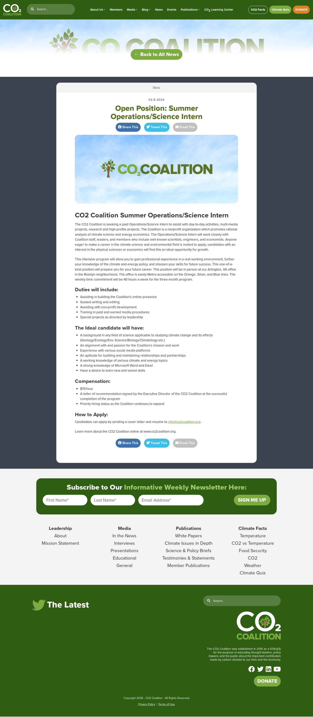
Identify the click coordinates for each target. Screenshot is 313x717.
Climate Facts (252, 528)
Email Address (156, 500)
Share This (128, 127)
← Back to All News (156, 54)
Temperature (253, 535)
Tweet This (156, 127)
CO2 (252, 558)
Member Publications (188, 565)
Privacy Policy (146, 705)
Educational (124, 558)
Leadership (60, 528)
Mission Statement (60, 543)
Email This (185, 127)
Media (130, 9)
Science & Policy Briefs (188, 550)
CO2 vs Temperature (253, 543)
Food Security (253, 550)
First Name (57, 500)
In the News (124, 535)
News (159, 9)
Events (171, 9)
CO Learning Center (218, 9)
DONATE (301, 10)
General (124, 565)
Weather (252, 565)
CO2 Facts (257, 10)
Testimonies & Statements (188, 558)
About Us (96, 9)
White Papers (188, 535)
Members (115, 9)
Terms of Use (166, 705)
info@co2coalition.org (184, 422)
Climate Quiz (280, 10)
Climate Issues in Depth (189, 543)
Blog (145, 9)
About (60, 535)
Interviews (124, 543)
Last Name (105, 500)
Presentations (124, 550)
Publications (189, 9)
